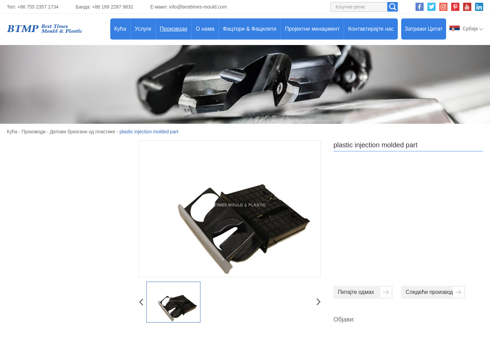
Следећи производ (435, 292)
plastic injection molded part (148, 131)
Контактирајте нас (371, 29)
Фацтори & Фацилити (249, 29)
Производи (173, 29)
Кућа (120, 29)
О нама (205, 29)
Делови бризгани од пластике (82, 131)
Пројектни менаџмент (312, 29)
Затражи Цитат (423, 29)
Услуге (143, 29)
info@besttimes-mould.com (198, 7)
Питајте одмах (364, 292)
